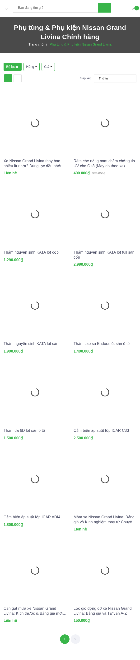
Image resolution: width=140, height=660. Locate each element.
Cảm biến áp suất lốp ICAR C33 (101, 430)
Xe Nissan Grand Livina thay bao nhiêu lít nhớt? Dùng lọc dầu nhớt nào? (32, 163)
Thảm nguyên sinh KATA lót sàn (31, 344)
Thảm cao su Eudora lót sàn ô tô (102, 344)
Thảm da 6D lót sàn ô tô (24, 430)
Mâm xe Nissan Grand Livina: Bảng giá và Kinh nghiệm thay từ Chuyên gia (104, 520)
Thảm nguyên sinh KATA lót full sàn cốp (104, 254)
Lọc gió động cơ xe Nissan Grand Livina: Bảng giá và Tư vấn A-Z (103, 610)
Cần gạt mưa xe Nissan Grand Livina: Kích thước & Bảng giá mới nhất (33, 611)
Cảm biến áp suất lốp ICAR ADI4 (32, 517)
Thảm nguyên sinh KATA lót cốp (31, 252)
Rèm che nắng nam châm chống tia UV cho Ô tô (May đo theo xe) (104, 163)
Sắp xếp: (86, 78)
